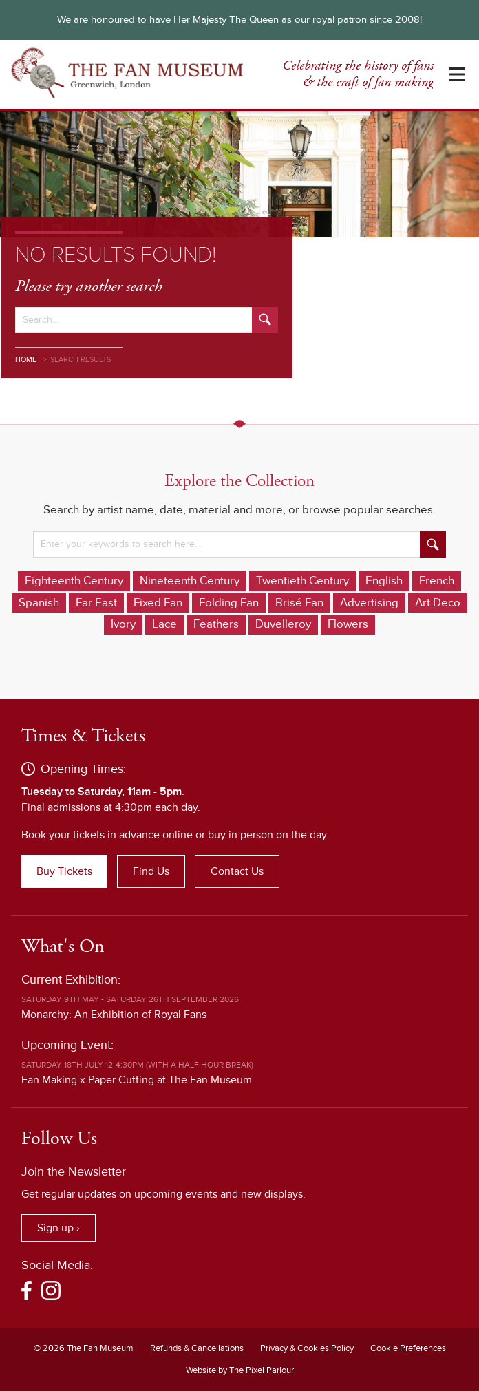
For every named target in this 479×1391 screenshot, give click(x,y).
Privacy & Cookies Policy (307, 1348)
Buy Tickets (64, 871)
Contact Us (237, 871)
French (436, 581)
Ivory (123, 624)
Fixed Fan (158, 603)
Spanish (39, 603)
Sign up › (58, 1228)
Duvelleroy (283, 624)
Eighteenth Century (74, 581)
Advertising (369, 603)
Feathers (216, 624)
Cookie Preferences (408, 1348)
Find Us (151, 871)
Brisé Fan (299, 603)
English (384, 581)
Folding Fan (229, 603)
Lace (164, 624)
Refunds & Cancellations (197, 1348)
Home (25, 359)
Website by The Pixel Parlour (240, 1370)
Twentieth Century (302, 581)
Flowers (348, 624)
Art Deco (437, 603)
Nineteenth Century (190, 581)
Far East (96, 603)
